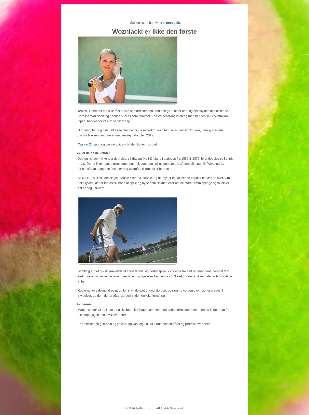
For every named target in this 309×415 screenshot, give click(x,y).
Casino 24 (85, 144)
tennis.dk (173, 22)
